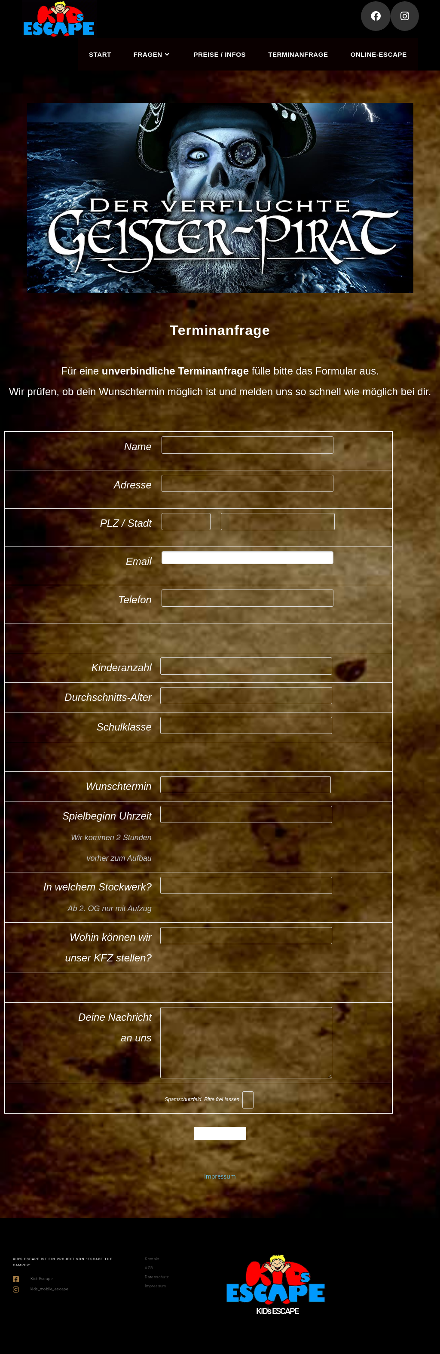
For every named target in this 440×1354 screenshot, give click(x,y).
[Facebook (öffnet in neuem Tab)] (376, 16)
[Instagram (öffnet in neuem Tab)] (405, 16)
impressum (220, 1176)
